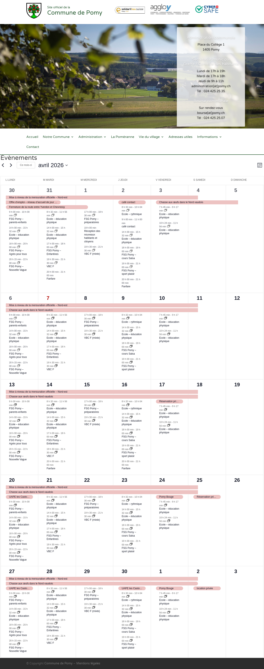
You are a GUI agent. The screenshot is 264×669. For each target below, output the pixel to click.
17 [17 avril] (162, 384)
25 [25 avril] (199, 480)
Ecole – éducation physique (19, 236)
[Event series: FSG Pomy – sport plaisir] (131, 267)
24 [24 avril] (162, 480)
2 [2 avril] (123, 190)
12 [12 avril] (237, 298)
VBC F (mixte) (92, 253)
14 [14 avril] (49, 384)
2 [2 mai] (198, 571)
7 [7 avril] (48, 298)
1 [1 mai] (160, 571)
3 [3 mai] (235, 571)
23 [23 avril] (124, 480)
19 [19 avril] (237, 384)
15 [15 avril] (87, 384)
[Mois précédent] (2, 165)
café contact (128, 226)
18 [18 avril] (199, 384)
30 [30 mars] (12, 190)
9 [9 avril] (123, 298)
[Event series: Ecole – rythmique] (127, 210)
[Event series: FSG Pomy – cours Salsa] (131, 251)
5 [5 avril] (235, 190)
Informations (207, 137)
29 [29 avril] (87, 571)
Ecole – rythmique (132, 214)
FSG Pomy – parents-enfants (18, 220)
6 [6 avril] (10, 298)
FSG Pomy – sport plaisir (129, 272)
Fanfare (51, 278)
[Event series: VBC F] (56, 263)
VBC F (50, 266)
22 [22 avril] (87, 480)
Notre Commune (56, 137)
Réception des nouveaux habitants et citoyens (92, 236)
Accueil (32, 137)
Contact (32, 147)
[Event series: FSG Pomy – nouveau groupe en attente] (18, 247)
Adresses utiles (180, 137)
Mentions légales (88, 663)
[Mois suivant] (11, 165)
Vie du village (149, 137)
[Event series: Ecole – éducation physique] (18, 231)
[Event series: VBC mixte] (93, 250)
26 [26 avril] (237, 480)
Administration (90, 137)
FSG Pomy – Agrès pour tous (18, 252)
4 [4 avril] (198, 190)
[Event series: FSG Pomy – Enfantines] (56, 247)
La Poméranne (122, 137)
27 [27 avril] (12, 571)
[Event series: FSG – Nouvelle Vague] (18, 263)
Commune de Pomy (58, 663)
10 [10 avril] (162, 298)
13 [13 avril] (12, 384)
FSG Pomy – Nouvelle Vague (18, 371)
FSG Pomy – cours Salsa (129, 630)
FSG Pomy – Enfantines (54, 252)
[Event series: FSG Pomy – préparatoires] (93, 215)
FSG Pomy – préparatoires (91, 220)
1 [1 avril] (85, 190)
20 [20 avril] (12, 480)
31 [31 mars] (49, 190)
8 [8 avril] (85, 298)
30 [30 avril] (124, 571)
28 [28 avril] (49, 571)
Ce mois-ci (26, 165)
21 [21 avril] (49, 480)
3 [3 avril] (160, 190)
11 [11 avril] (199, 298)
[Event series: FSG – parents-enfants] (15, 215)
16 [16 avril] (124, 384)
